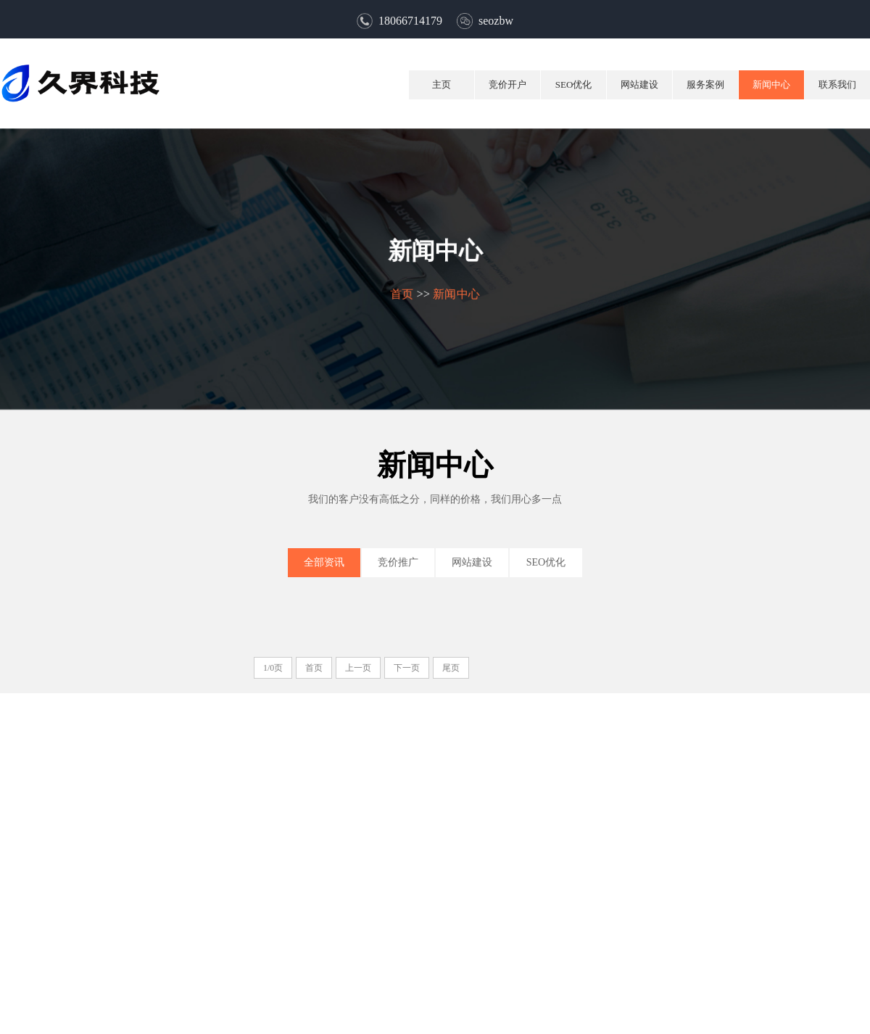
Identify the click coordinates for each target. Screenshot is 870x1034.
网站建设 (639, 84)
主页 (441, 84)
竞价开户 (507, 84)
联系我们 (837, 84)
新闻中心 (771, 84)
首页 (401, 293)
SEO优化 (573, 84)
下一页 (407, 668)
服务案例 (705, 84)
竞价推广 (398, 562)
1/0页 (273, 668)
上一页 (358, 668)
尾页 (451, 668)
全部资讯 (324, 562)
